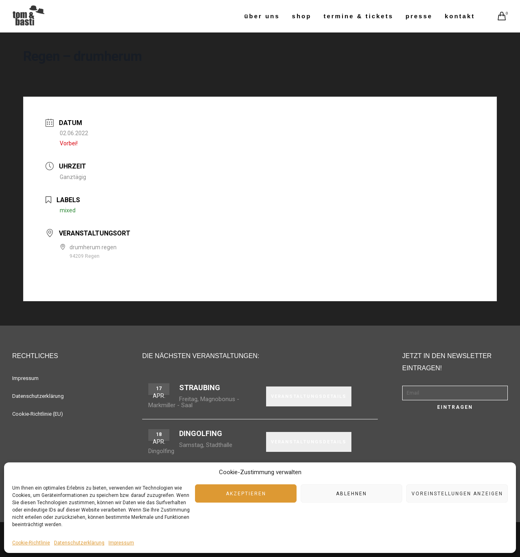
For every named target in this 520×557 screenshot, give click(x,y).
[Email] (455, 393)
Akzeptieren (246, 494)
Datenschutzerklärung (79, 543)
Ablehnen (351, 494)
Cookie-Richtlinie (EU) (37, 414)
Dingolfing (200, 433)
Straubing (199, 387)
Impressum (121, 543)
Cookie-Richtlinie (31, 543)
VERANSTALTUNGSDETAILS (309, 396)
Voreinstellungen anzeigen (457, 494)
